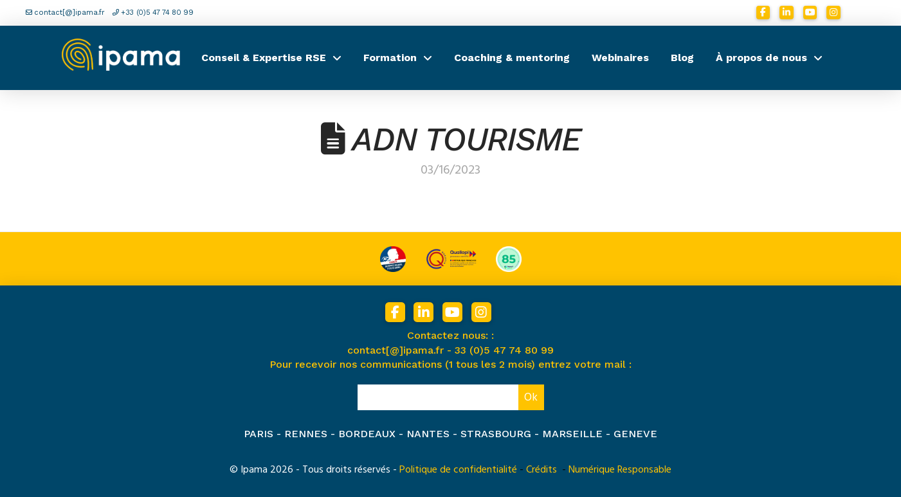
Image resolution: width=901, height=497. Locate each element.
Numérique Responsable (620, 469)
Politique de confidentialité (458, 469)
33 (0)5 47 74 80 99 (504, 350)
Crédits (541, 469)
